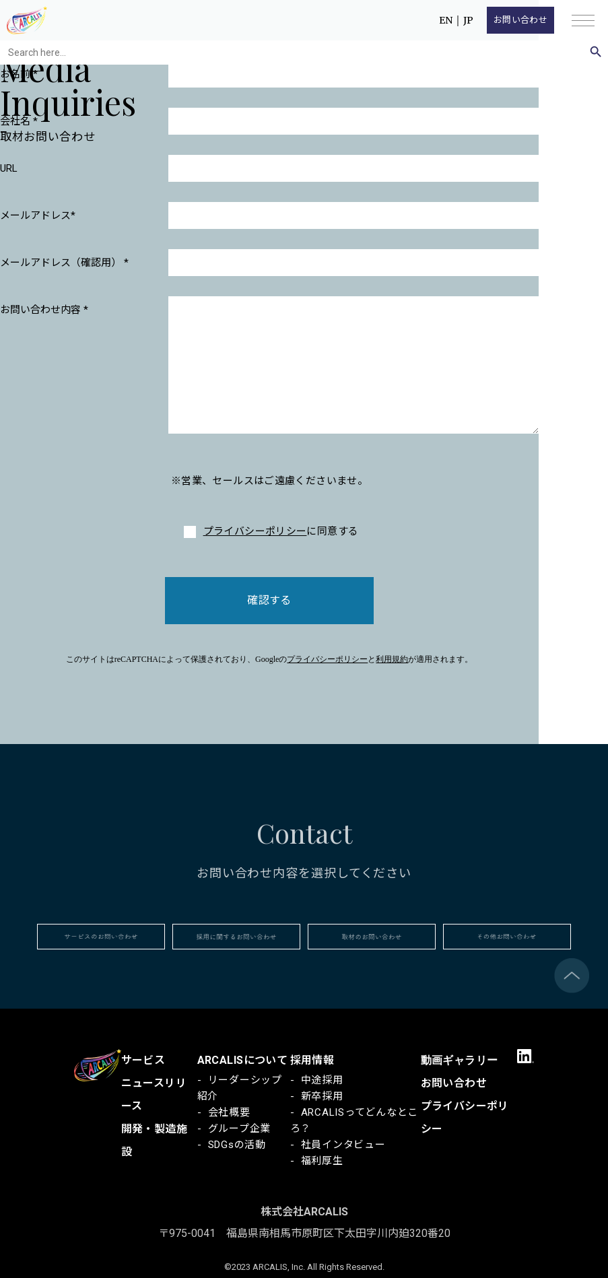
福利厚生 (322, 1161)
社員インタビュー (343, 1145)
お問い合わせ (520, 20)
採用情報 (312, 1060)
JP (468, 20)
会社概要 (229, 1112)
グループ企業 (239, 1128)
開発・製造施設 (154, 1140)
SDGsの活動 (237, 1145)
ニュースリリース (154, 1094)
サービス (143, 1060)
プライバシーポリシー (255, 531)
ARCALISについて (242, 1060)
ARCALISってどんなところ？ (354, 1120)
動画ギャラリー (459, 1060)
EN (445, 20)
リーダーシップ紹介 (239, 1088)
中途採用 (322, 1080)
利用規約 (392, 659)
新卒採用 (322, 1096)
